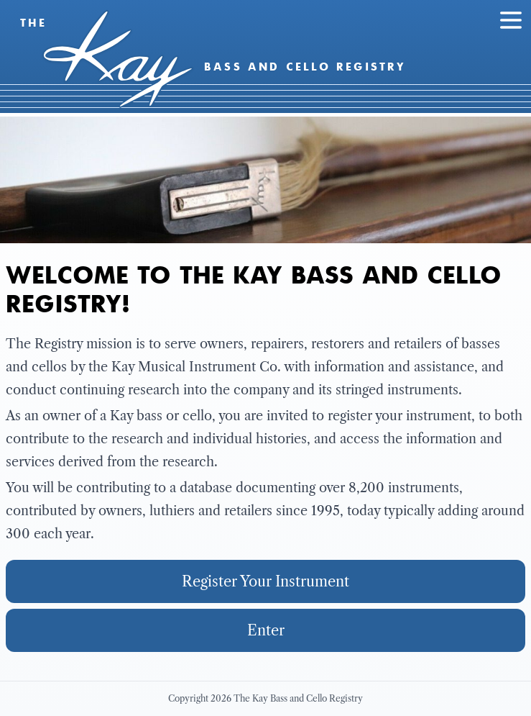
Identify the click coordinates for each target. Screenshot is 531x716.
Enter (266, 630)
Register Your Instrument (265, 581)
